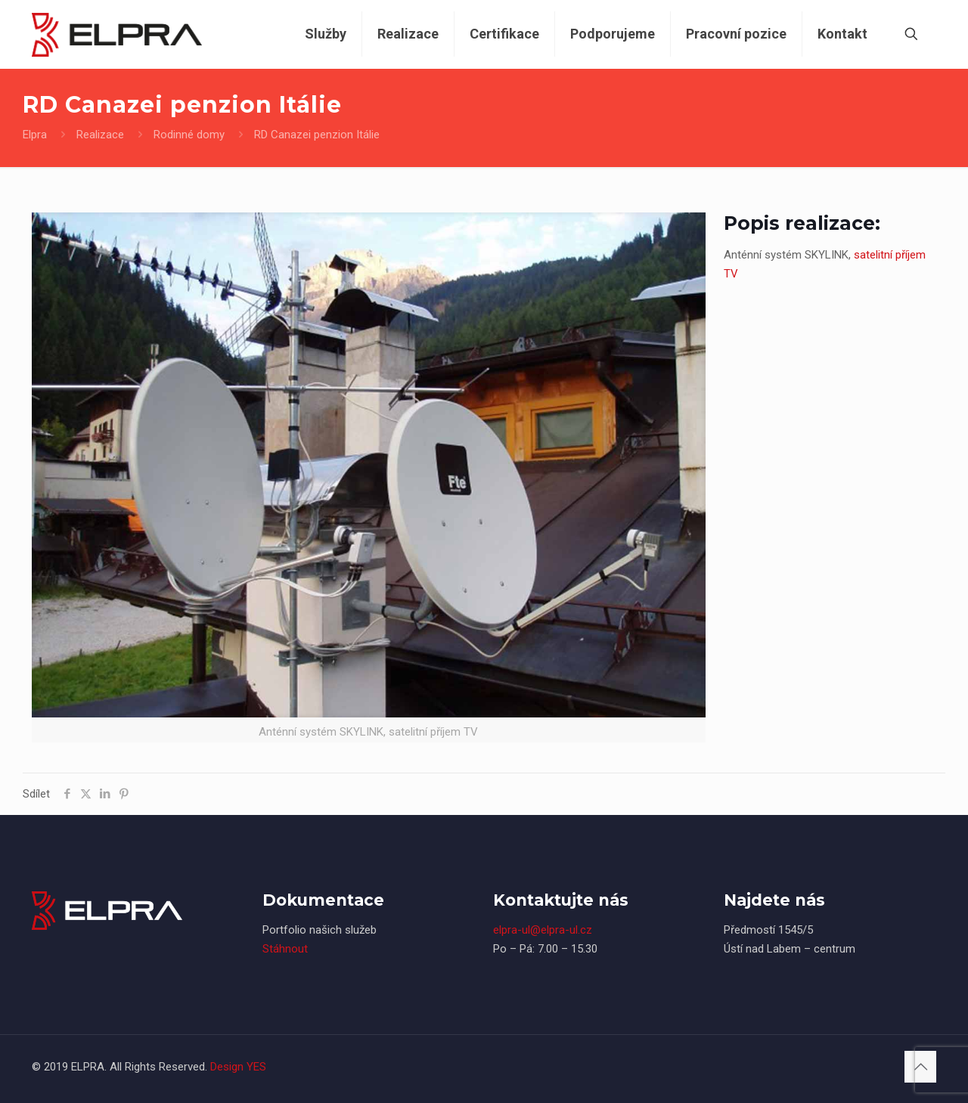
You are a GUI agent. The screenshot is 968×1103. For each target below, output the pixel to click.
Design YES (238, 1067)
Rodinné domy (189, 134)
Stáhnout (285, 949)
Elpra (35, 134)
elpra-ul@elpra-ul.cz (542, 930)
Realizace (100, 134)
